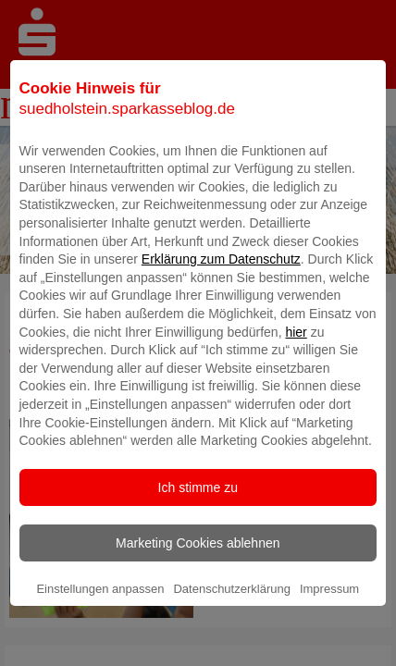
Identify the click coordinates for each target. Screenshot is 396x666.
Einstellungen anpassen (100, 612)
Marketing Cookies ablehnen (197, 566)
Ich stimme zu (198, 510)
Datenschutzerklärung (231, 612)
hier (295, 355)
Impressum (329, 612)
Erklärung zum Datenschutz (221, 283)
